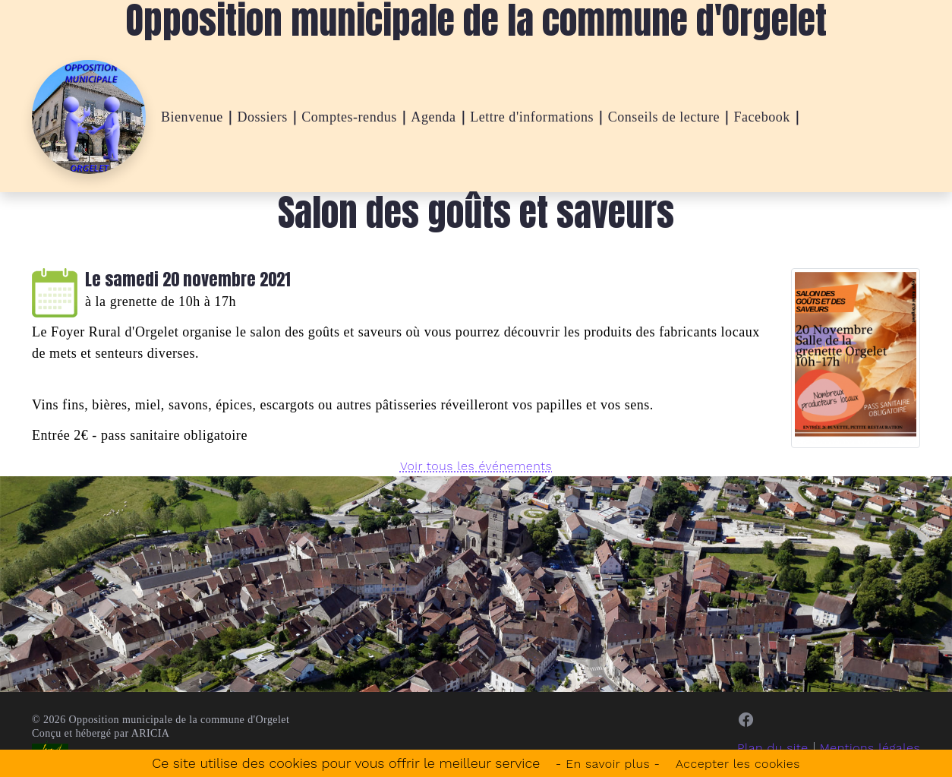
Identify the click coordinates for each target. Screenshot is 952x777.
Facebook (762, 117)
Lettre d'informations (532, 117)
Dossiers (262, 117)
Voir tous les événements (476, 465)
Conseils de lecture (664, 117)
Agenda (433, 117)
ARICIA (150, 733)
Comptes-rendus (349, 117)
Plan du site (756, 747)
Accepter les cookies (745, 763)
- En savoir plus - (600, 763)
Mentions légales (863, 747)
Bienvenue (192, 117)
